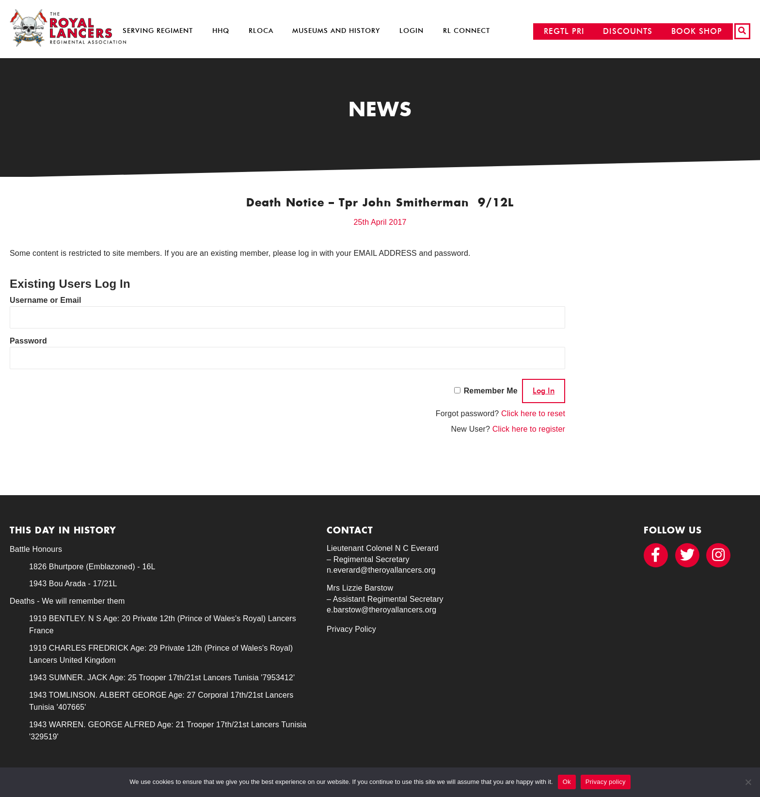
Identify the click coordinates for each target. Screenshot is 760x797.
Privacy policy (606, 781)
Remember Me (491, 391)
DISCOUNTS (627, 31)
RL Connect (466, 31)
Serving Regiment (158, 31)
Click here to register (528, 429)
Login (411, 31)
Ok (567, 781)
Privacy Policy (351, 629)
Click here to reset (533, 413)
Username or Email (45, 300)
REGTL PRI (564, 31)
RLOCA (261, 31)
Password (28, 341)
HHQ (220, 31)
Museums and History (336, 31)
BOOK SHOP (696, 31)
